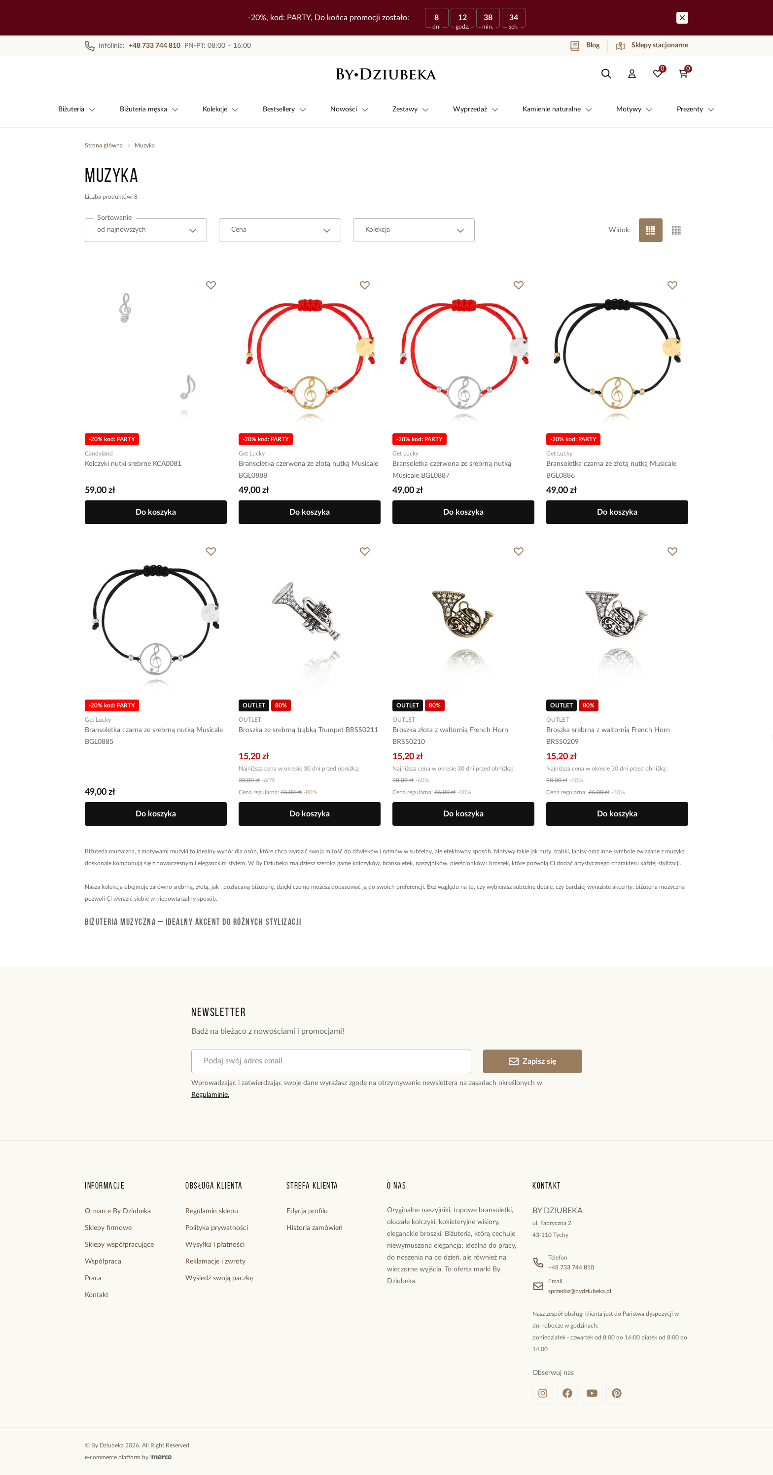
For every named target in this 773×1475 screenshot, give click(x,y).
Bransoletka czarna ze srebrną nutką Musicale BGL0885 (154, 736)
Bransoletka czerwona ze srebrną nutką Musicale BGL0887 (451, 469)
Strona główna (104, 145)
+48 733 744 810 (571, 1267)
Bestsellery (285, 109)
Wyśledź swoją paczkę (219, 1278)
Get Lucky (252, 454)
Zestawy (410, 109)
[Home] (386, 74)
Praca (93, 1278)
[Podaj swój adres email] (331, 1061)
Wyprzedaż (476, 109)
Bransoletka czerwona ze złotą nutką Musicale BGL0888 (308, 469)
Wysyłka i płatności (215, 1244)
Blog (584, 45)
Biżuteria (77, 109)
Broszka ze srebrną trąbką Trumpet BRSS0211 (308, 730)
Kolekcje (221, 109)
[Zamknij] (682, 18)
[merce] (161, 1457)
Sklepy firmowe (108, 1228)
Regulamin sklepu (211, 1211)
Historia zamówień (314, 1228)
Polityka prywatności (216, 1228)
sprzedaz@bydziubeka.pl (579, 1291)
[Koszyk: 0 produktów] (683, 74)
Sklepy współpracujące (119, 1244)
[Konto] (632, 74)
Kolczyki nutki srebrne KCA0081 (133, 463)
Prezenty (696, 109)
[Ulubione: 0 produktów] (658, 74)
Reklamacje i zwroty (215, 1261)
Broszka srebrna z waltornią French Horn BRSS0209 (608, 736)
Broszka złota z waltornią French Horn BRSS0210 (450, 736)
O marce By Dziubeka (118, 1211)
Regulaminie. (210, 1094)
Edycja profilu (307, 1211)
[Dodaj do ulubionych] (211, 285)
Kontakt (96, 1295)
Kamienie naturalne (558, 109)
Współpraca (103, 1261)
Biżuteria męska (149, 109)
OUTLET (250, 720)
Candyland (99, 454)
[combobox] (146, 230)
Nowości (349, 109)
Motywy (634, 109)
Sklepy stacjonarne (652, 45)
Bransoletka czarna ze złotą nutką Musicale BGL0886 (611, 469)
